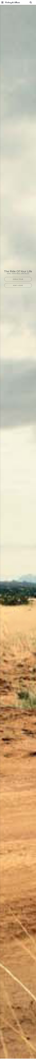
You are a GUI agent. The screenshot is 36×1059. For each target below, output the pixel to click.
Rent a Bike (18, 285)
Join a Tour (18, 279)
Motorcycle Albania (12, 2)
